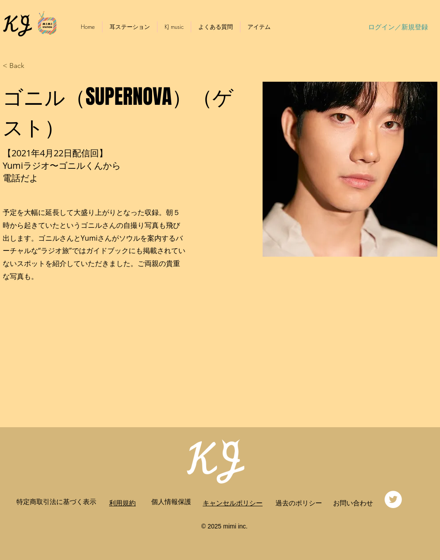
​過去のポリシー (298, 502)
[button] (20, 66)
